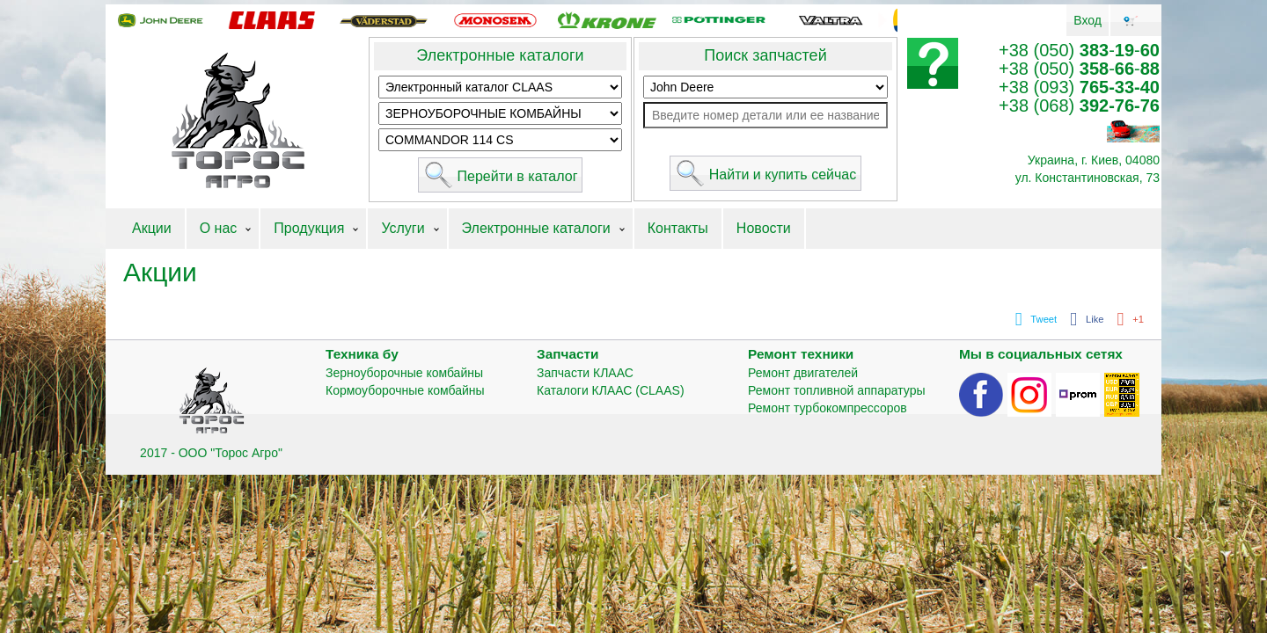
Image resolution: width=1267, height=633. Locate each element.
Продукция (309, 228)
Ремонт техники (800, 353)
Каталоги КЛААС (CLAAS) (611, 390)
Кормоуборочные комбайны (405, 390)
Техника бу (362, 353)
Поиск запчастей (765, 55)
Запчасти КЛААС (585, 373)
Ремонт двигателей (803, 373)
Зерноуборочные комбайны (404, 373)
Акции (152, 228)
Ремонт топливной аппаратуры (837, 390)
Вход (1087, 20)
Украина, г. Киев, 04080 (1094, 160)
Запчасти (568, 353)
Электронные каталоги (499, 55)
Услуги (402, 228)
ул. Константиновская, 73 (1087, 178)
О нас (219, 228)
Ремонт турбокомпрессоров (827, 408)
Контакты (678, 228)
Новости (763, 228)
